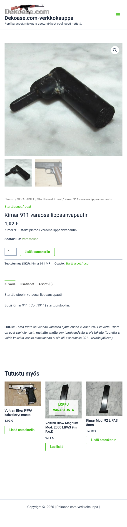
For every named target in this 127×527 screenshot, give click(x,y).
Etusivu (9, 199)
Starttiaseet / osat (49, 199)
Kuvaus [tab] (10, 284)
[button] (115, 50)
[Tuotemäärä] (11, 252)
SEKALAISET (26, 199)
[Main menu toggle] (117, 14)
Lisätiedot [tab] (27, 284)
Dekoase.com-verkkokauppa (39, 18)
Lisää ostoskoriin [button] (22, 430)
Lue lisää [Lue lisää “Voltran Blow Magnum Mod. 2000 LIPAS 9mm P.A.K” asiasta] (56, 447)
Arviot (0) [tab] (45, 284)
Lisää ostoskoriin (37, 252)
